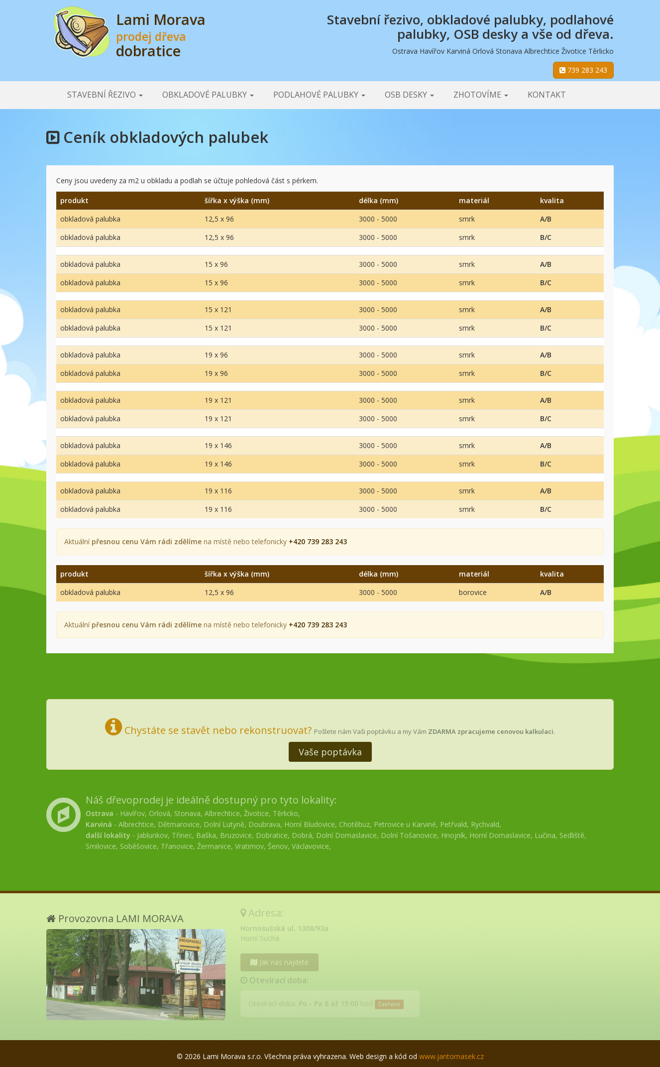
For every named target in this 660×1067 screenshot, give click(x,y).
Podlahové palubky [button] (319, 94)
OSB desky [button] (409, 94)
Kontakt (547, 94)
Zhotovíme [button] (480, 94)
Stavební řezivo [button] (105, 94)
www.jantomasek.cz (451, 1056)
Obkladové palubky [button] (208, 94)
